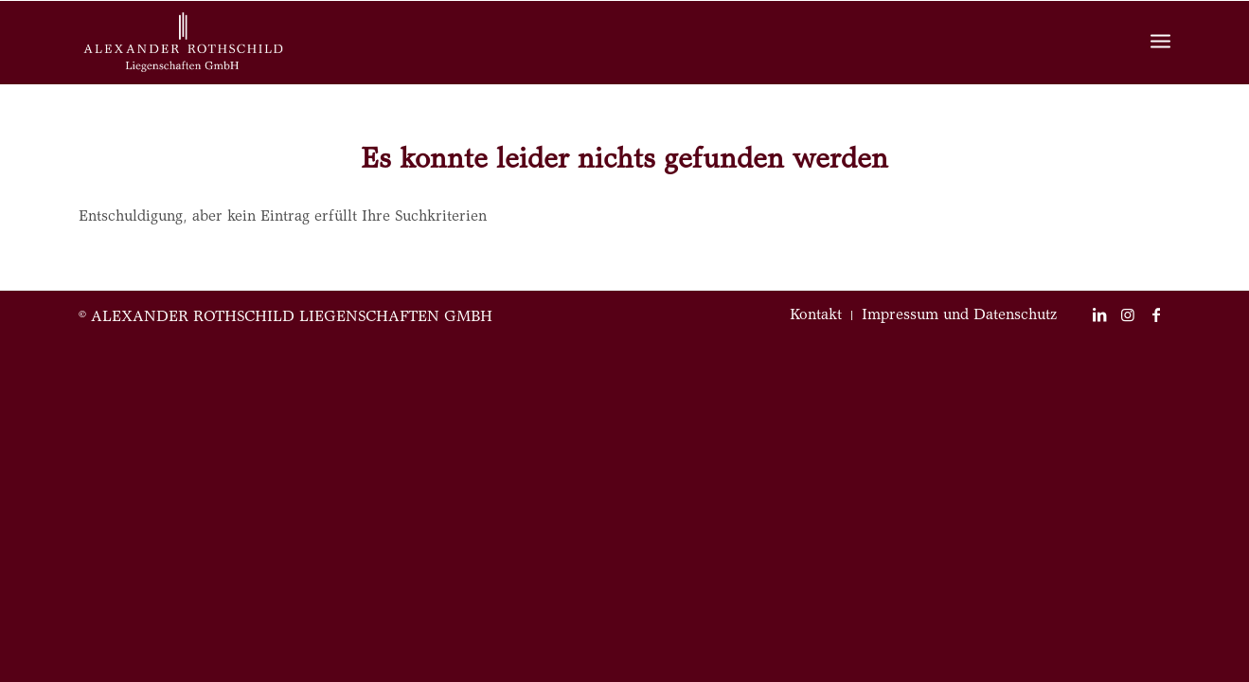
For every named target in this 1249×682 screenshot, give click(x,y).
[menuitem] (815, 315)
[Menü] (1160, 43)
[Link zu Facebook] (1156, 314)
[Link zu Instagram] (1128, 314)
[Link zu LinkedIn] (1099, 314)
